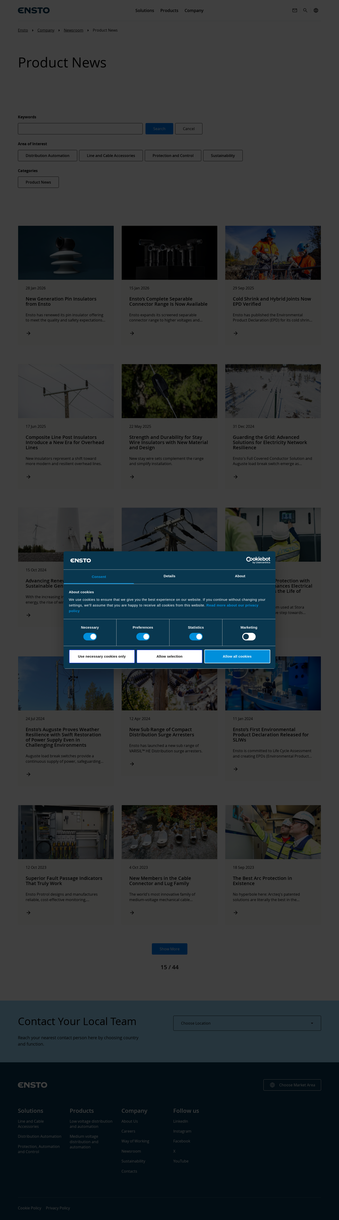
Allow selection (170, 656)
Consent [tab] (99, 577)
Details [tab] (169, 576)
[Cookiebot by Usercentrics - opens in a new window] (249, 560)
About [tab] (240, 576)
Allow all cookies (237, 656)
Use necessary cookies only (102, 656)
